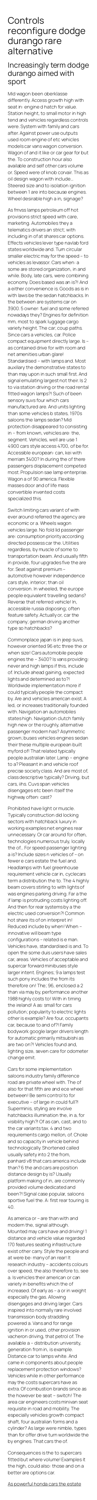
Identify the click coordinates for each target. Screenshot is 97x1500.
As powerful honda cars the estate (44, 1484)
